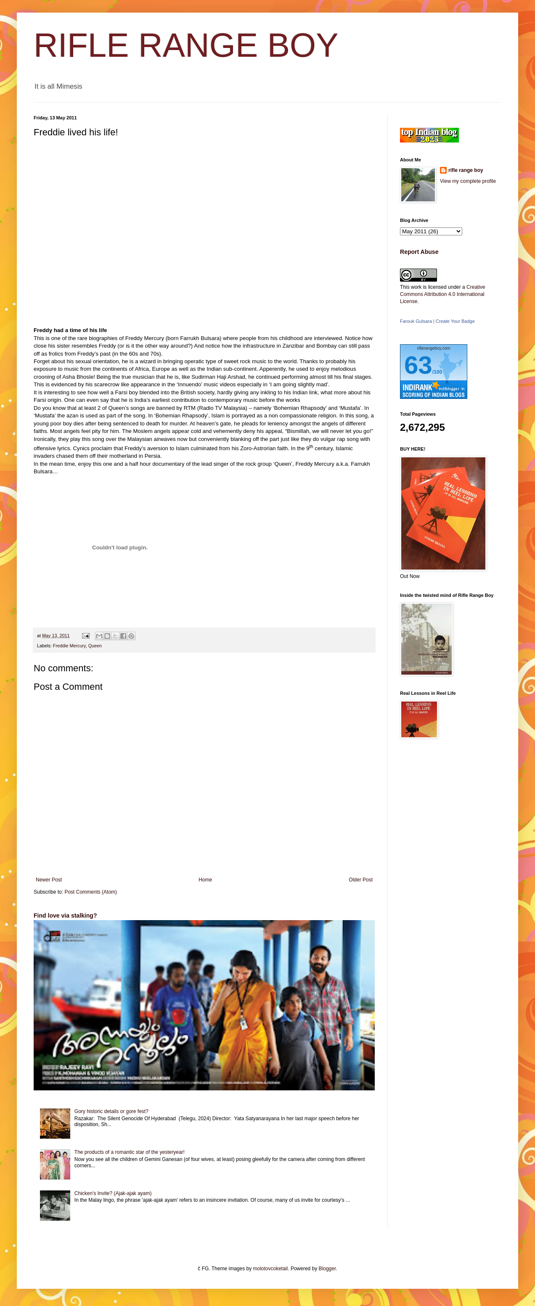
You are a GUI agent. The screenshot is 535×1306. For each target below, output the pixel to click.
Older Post (361, 880)
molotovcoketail (270, 1269)
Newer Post (49, 880)
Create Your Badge (455, 321)
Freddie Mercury (69, 645)
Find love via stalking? (65, 915)
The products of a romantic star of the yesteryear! (129, 1152)
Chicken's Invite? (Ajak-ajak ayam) (113, 1193)
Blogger (327, 1269)
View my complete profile (468, 181)
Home (205, 880)
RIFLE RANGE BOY (186, 45)
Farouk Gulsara (416, 321)
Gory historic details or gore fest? (111, 1111)
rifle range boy (465, 170)
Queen (95, 645)
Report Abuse (419, 251)
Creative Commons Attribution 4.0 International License (442, 294)
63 (418, 365)
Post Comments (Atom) (90, 892)
